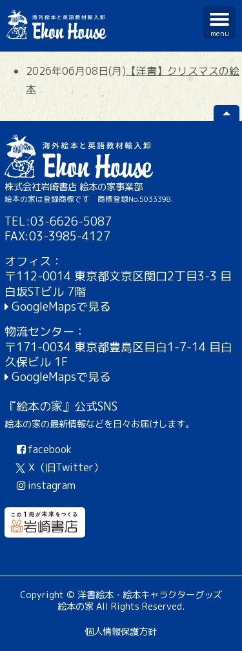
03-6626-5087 (71, 221)
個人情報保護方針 (121, 631)
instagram (45, 485)
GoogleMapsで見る (61, 306)
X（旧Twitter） (59, 467)
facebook (43, 449)
